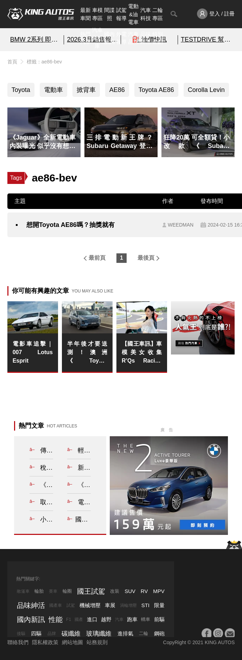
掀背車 (86, 89)
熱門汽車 (85, 38)
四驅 (36, 633)
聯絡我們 (17, 642)
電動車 (53, 89)
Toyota (21, 89)
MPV (159, 591)
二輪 (143, 633)
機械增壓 (90, 605)
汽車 (119, 619)
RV (144, 591)
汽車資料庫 (97, 38)
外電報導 (121, 38)
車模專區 (97, 14)
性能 (56, 619)
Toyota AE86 (156, 89)
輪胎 (39, 591)
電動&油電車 (133, 14)
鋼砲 (159, 633)
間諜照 (109, 14)
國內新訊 (109, 38)
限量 (159, 605)
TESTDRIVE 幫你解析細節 (206, 39)
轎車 (145, 619)
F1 (68, 619)
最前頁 (97, 258)
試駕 (70, 605)
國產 (79, 619)
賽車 (53, 591)
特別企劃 (157, 38)
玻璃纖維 (99, 633)
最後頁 (146, 258)
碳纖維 (71, 633)
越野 (106, 619)
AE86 (117, 89)
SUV (130, 591)
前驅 (159, 619)
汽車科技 (145, 14)
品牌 (51, 633)
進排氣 (125, 633)
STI (145, 605)
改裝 (114, 591)
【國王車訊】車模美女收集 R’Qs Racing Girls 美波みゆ (142, 353)
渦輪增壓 (128, 605)
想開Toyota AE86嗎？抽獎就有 (70, 224)
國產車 (55, 605)
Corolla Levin (206, 89)
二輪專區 (157, 14)
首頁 (12, 61)
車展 (110, 605)
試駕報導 (121, 14)
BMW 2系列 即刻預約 (35, 39)
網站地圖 (72, 642)
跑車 (132, 619)
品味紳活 (145, 38)
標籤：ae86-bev (44, 61)
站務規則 (97, 642)
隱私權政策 (45, 642)
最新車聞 (85, 14)
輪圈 (67, 591)
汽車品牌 (133, 38)
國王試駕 (91, 591)
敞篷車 (23, 591)
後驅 (21, 633)
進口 (92, 619)
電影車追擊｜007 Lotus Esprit (33, 352)
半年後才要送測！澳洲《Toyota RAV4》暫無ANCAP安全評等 (87, 353)
